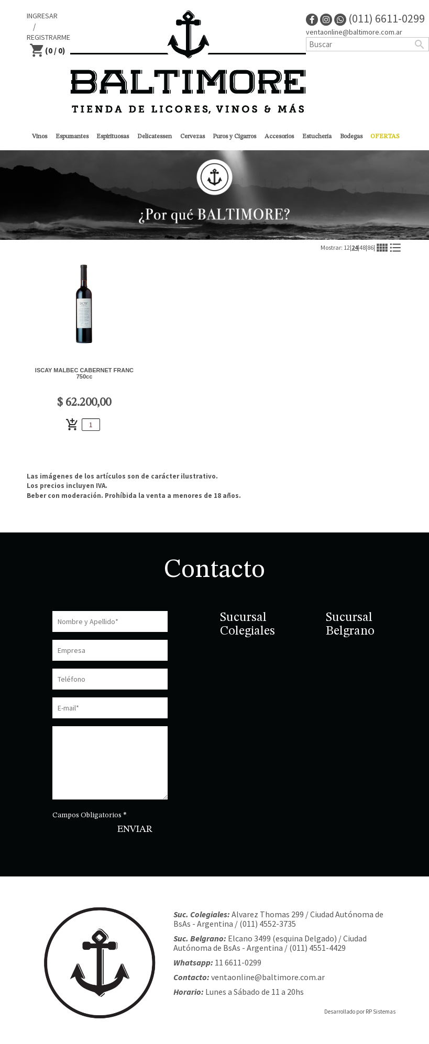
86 (370, 247)
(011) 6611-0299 (379, 18)
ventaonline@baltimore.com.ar (354, 32)
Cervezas (192, 137)
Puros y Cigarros (234, 137)
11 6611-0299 (238, 962)
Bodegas (351, 137)
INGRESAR (42, 15)
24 (354, 247)
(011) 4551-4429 (317, 947)
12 (347, 247)
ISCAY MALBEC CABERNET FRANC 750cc (84, 373)
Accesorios (279, 137)
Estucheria (317, 137)
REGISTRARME (48, 37)
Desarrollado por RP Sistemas (359, 1011)
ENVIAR (134, 829)
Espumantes (72, 137)
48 (362, 247)
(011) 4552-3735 (267, 923)
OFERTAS (384, 137)
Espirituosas (112, 137)
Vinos (39, 137)
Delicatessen (154, 137)
